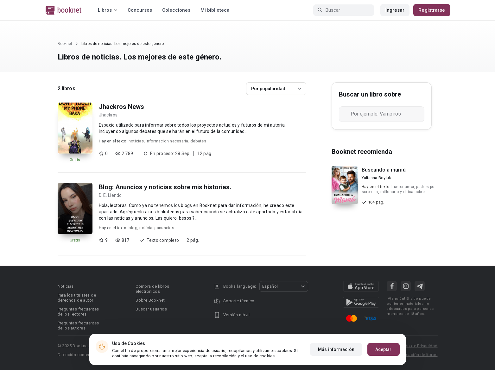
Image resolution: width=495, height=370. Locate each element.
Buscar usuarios (151, 309)
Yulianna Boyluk (376, 177)
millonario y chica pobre (402, 192)
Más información (336, 349)
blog (133, 227)
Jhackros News (121, 106)
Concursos (140, 10)
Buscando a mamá (384, 170)
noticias (136, 141)
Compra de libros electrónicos (152, 289)
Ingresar (395, 10)
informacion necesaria (167, 141)
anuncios (165, 227)
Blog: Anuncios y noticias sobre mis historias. (165, 187)
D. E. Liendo (110, 195)
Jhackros (108, 114)
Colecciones (176, 10)
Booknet (65, 43)
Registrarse (431, 10)
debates (198, 141)
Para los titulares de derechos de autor (77, 298)
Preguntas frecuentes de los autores (78, 325)
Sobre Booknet (150, 300)
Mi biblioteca (215, 10)
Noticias (66, 286)
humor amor (402, 187)
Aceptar (383, 349)
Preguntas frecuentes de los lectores (78, 312)
